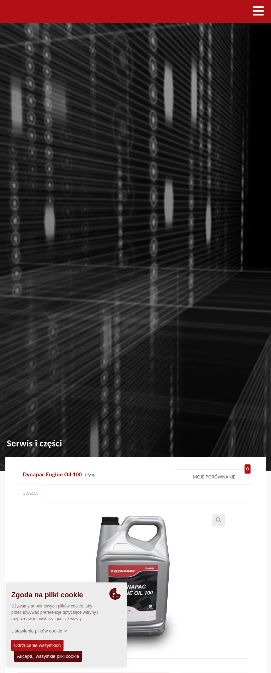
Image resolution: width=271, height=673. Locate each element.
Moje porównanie (222, 475)
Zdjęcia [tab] (30, 493)
